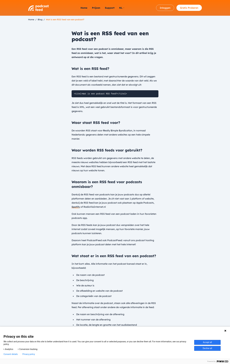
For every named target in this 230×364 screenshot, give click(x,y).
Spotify (76, 206)
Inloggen (165, 7)
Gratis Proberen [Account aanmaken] (189, 7)
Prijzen (96, 7)
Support (109, 7)
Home (84, 7)
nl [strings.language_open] (121, 7)
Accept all (207, 342)
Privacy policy (28, 354)
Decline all (207, 348)
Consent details (11, 354)
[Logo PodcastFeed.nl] (38, 8)
